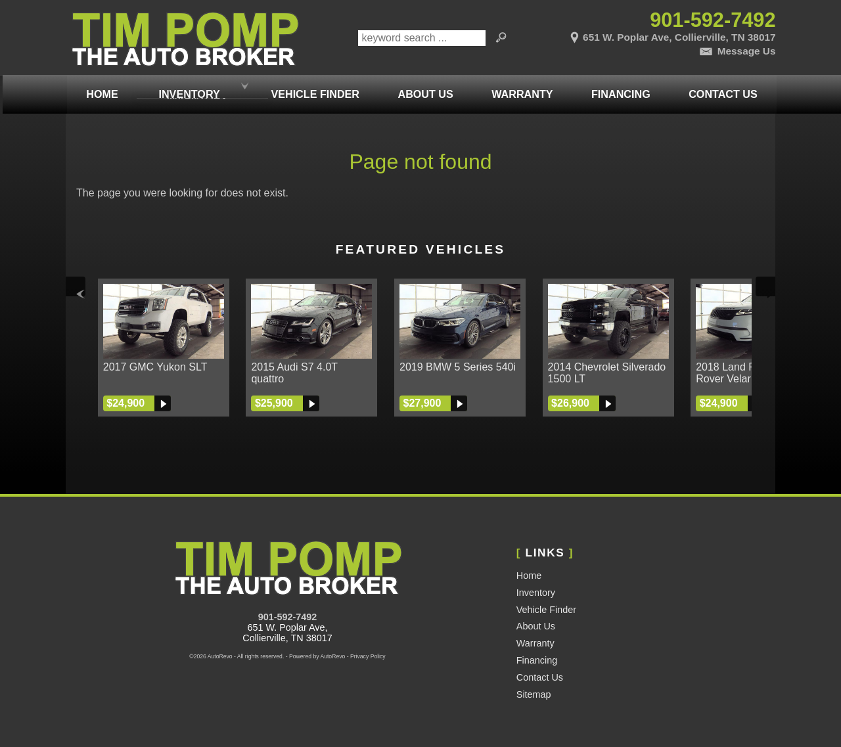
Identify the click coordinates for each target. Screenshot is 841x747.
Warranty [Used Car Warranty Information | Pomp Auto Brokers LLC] (520, 87)
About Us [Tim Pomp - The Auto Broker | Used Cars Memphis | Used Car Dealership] (423, 87)
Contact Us (539, 677)
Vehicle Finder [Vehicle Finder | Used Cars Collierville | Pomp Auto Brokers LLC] (314, 87)
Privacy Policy (368, 656)
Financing (536, 660)
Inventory (535, 592)
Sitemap (533, 694)
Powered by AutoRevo (317, 656)
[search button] (501, 38)
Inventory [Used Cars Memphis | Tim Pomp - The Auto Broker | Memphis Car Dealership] (188, 87)
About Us (535, 626)
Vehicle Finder (546, 609)
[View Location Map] (657, 35)
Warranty (535, 643)
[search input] (422, 38)
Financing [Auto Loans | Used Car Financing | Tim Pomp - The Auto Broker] (619, 87)
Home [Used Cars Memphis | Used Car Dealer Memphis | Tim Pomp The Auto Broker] (100, 87)
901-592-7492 (287, 617)
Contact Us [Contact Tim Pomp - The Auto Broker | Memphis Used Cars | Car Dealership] (721, 87)
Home (528, 575)
